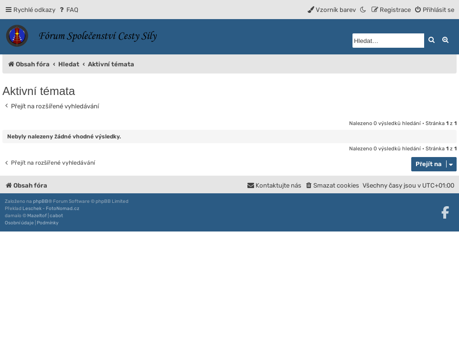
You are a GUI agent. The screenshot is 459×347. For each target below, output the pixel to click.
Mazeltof (37, 216)
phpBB (40, 201)
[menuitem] (68, 10)
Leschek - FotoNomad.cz (50, 208)
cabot (56, 216)
